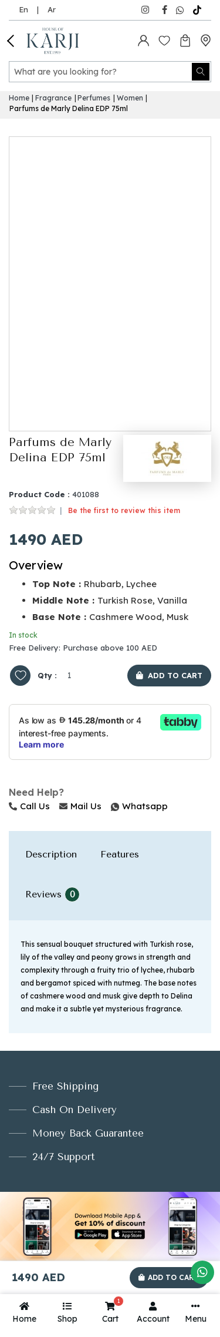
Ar (52, 9)
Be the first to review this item (124, 510)
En (23, 9)
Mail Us (80, 806)
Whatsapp (112, 806)
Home (19, 97)
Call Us (29, 806)
